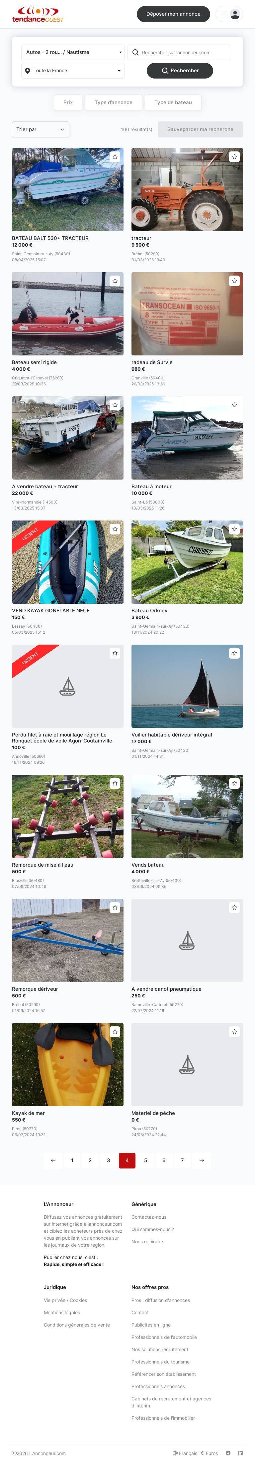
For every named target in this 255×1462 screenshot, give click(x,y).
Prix (68, 102)
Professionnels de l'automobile (164, 1337)
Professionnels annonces (158, 1386)
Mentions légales (62, 1312)
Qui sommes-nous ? (152, 1229)
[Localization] (73, 71)
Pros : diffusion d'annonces (160, 1300)
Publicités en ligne (151, 1325)
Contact (140, 1312)
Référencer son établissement (163, 1374)
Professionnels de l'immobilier (163, 1418)
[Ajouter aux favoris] (115, 156)
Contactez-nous (148, 1217)
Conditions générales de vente (77, 1325)
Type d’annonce (113, 102)
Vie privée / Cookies (65, 1300)
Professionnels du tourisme (160, 1361)
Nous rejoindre (147, 1241)
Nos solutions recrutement (159, 1349)
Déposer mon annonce (173, 14)
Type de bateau (173, 102)
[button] (73, 52)
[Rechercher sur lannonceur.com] (186, 52)
